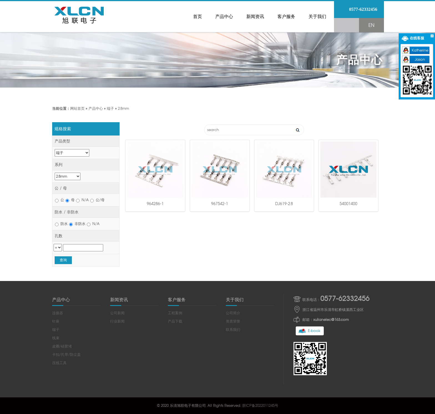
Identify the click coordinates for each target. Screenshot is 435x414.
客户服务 (286, 16)
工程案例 (175, 313)
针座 (55, 321)
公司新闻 (117, 313)
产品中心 (224, 16)
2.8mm (123, 108)
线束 (55, 338)
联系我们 (233, 330)
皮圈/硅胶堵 (62, 346)
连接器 (57, 313)
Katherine (420, 50)
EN (371, 25)
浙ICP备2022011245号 (260, 405)
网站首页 (77, 108)
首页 (197, 16)
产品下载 (175, 321)
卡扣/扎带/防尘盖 (66, 354)
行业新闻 (117, 321)
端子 (110, 108)
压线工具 (59, 363)
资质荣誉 (233, 321)
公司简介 (233, 313)
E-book (314, 331)
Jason (420, 59)
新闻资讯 (255, 16)
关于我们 (317, 16)
